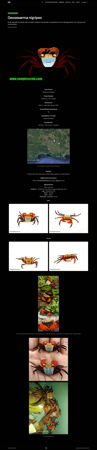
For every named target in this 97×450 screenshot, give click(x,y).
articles (67, 2)
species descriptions (51, 2)
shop (73, 2)
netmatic (87, 448)
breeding (61, 2)
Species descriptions (12, 13)
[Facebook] (46, 448)
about (78, 2)
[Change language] (84, 2)
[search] (42, 2)
